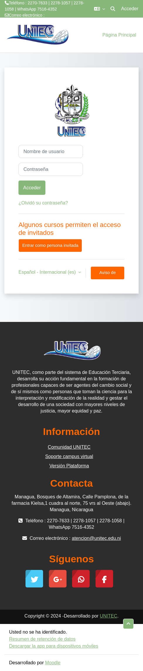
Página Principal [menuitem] (119, 34)
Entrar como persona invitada (50, 245)
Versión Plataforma (69, 465)
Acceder (129, 8)
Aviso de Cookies (107, 275)
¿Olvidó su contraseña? (43, 202)
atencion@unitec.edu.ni (26, 21)
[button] (99, 9)
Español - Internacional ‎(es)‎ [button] (47, 272)
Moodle (52, 662)
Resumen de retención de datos (42, 639)
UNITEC (109, 615)
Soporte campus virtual (69, 456)
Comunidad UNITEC (69, 447)
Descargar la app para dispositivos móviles (53, 646)
